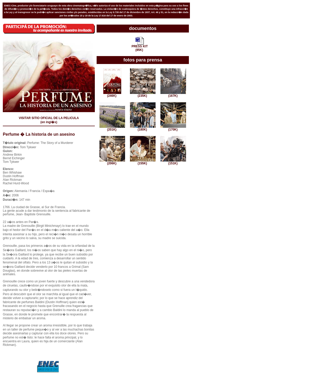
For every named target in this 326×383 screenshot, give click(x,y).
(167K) (173, 94)
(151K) (173, 162)
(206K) (112, 162)
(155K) (143, 162)
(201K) (112, 128)
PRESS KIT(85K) (139, 47)
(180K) (143, 128)
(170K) (173, 128)
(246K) (112, 94)
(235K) (143, 94)
